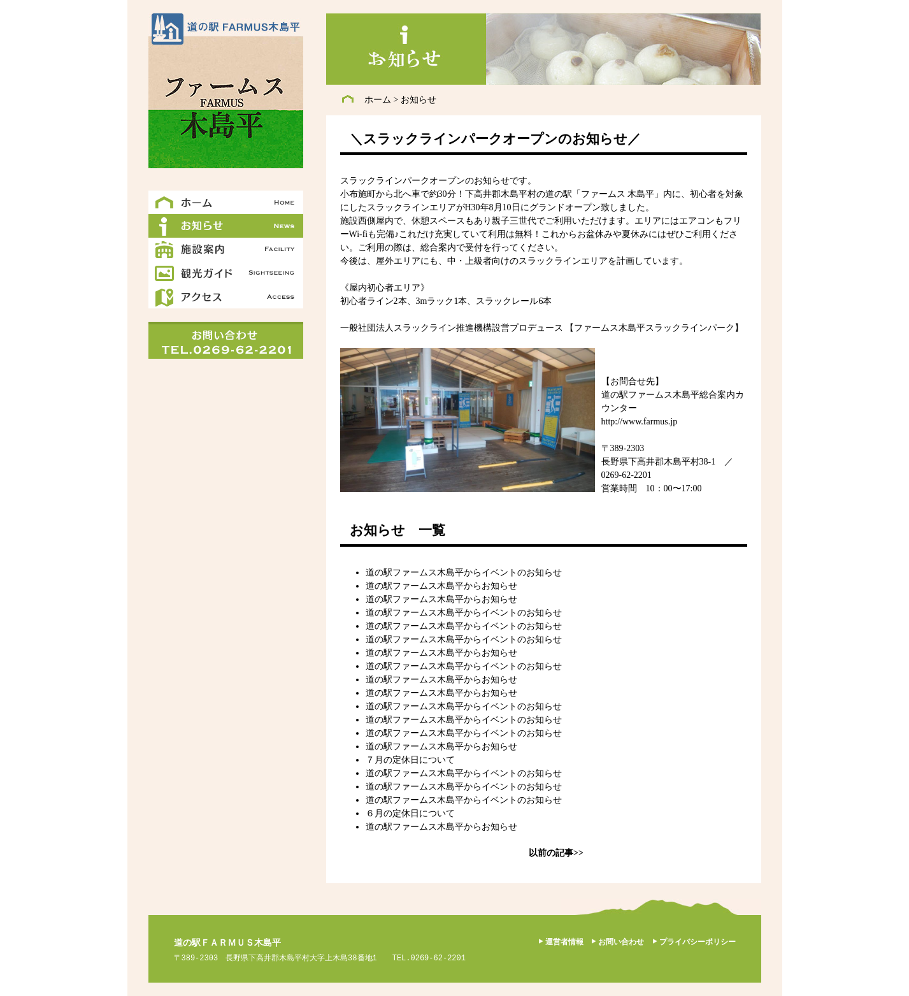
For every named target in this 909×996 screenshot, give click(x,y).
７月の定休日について (410, 760)
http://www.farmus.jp (639, 421)
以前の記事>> (556, 853)
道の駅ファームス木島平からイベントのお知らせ (464, 572)
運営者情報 (564, 941)
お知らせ (418, 100)
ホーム (377, 100)
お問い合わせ (621, 941)
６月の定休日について (410, 813)
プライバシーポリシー (697, 941)
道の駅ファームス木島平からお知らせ (441, 586)
